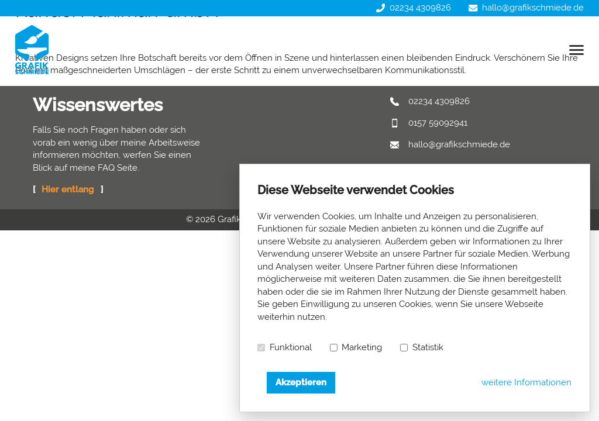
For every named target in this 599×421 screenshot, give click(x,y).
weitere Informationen (526, 382)
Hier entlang (68, 189)
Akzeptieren (301, 382)
